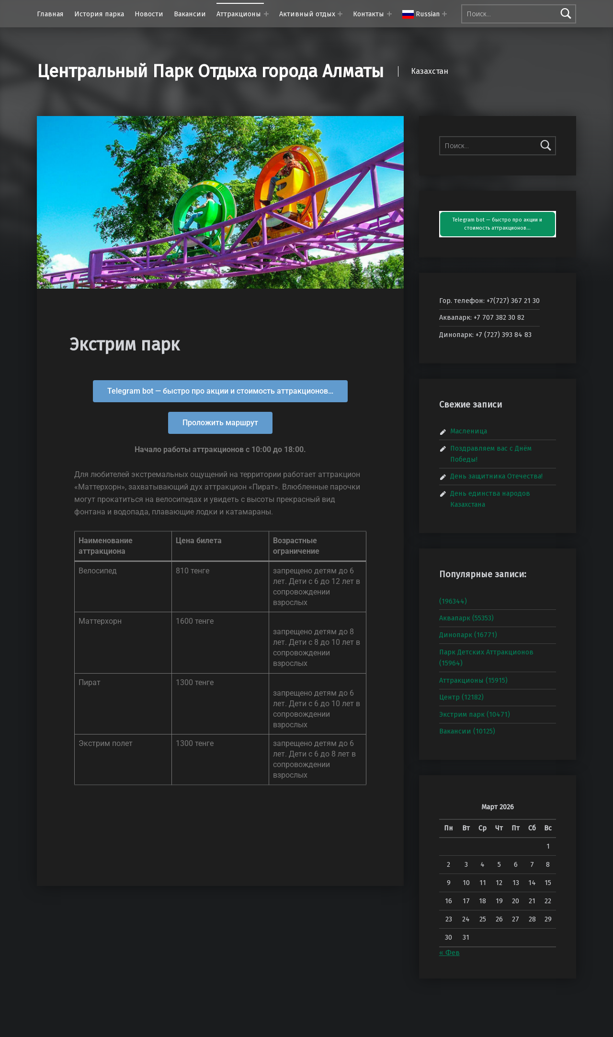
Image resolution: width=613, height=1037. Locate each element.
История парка (99, 14)
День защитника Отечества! (496, 476)
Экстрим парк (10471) (474, 714)
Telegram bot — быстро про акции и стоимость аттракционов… (497, 224)
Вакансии (190, 14)
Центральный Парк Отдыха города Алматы (210, 71)
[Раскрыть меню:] (444, 14)
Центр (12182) (461, 697)
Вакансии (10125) (467, 731)
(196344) (453, 601)
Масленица (468, 431)
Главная (50, 14)
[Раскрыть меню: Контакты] (389, 14)
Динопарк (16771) (468, 634)
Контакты (368, 14)
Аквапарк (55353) (466, 618)
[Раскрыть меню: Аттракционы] (266, 14)
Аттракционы (238, 14)
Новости (149, 14)
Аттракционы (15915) (473, 680)
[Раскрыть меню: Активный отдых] (340, 14)
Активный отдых (307, 14)
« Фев (449, 952)
